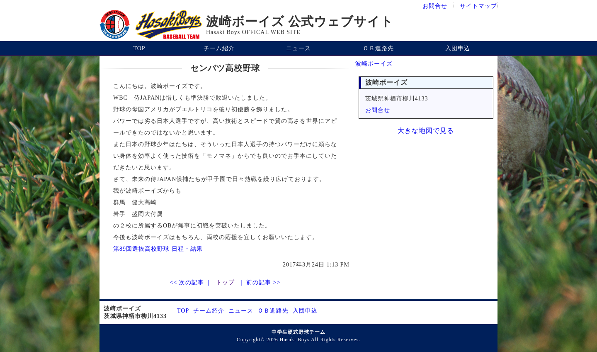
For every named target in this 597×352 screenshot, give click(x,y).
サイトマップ (478, 5)
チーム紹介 (219, 48)
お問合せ (434, 5)
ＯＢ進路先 (378, 48)
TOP (139, 48)
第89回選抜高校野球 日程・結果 (158, 249)
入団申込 (457, 48)
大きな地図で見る (426, 130)
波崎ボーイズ (374, 64)
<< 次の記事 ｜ (192, 282)
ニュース (298, 48)
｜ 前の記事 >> (258, 282)
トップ (225, 282)
